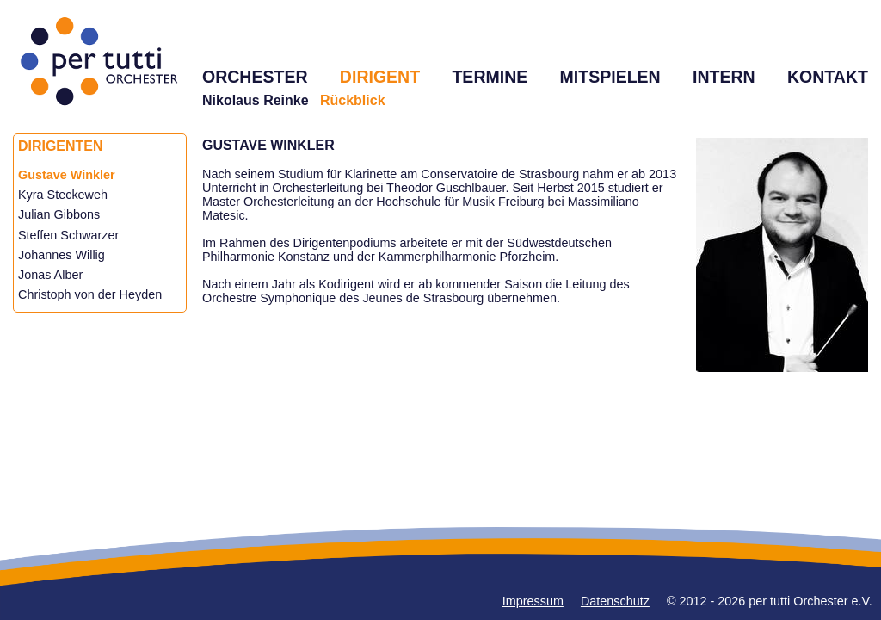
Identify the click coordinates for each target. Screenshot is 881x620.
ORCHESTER (255, 76)
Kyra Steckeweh (63, 195)
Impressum (533, 601)
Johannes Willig (61, 255)
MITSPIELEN (610, 76)
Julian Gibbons (59, 214)
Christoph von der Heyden (90, 294)
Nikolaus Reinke (255, 100)
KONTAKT (827, 76)
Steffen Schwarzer (68, 235)
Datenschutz (615, 601)
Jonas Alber (50, 275)
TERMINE (489, 76)
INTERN (724, 76)
